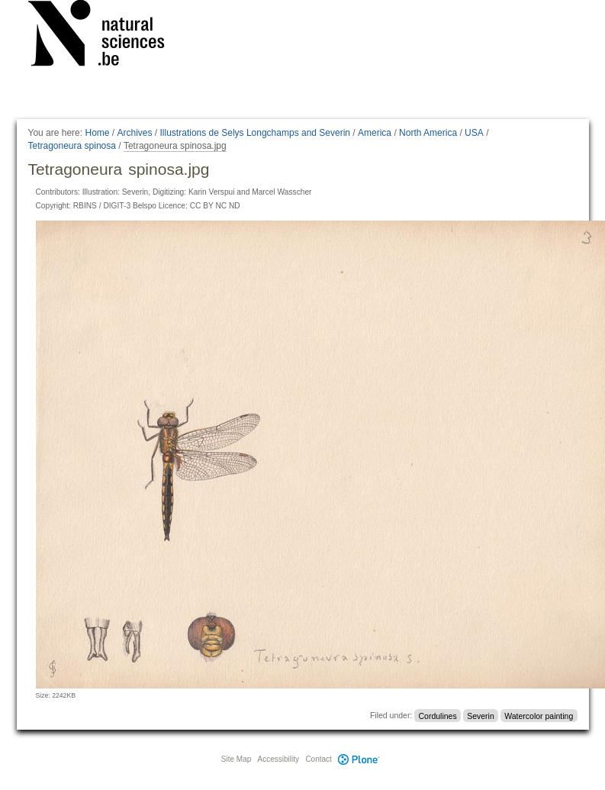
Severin (480, 715)
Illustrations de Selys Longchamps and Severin (255, 132)
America (374, 132)
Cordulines (438, 715)
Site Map (236, 759)
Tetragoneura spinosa (72, 145)
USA (474, 132)
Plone (359, 759)
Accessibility (278, 759)
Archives (135, 132)
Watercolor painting (538, 715)
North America (428, 132)
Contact (318, 759)
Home (97, 132)
